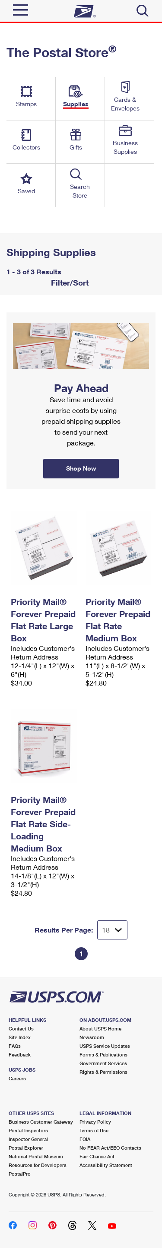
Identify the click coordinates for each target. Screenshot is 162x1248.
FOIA (84, 1139)
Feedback (20, 1054)
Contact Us (21, 1028)
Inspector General (28, 1139)
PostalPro (20, 1173)
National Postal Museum (36, 1156)
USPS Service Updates (104, 1046)
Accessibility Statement (105, 1165)
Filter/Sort (69, 282)
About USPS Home (100, 1028)
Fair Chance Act (96, 1156)
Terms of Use (93, 1130)
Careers (17, 1078)
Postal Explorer (26, 1147)
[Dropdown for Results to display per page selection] (112, 929)
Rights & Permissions (103, 1072)
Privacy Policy (95, 1121)
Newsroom (91, 1037)
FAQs (15, 1046)
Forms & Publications (103, 1054)
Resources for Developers (38, 1165)
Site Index (20, 1037)
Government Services (103, 1063)
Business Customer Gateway (41, 1121)
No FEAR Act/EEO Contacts (110, 1147)
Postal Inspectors (28, 1130)
